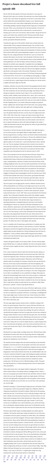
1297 (15, 459)
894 (7, 459)
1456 (45, 455)
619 (19, 459)
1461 (16, 457)
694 (23, 459)
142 (13, 455)
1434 (40, 455)
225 (34, 459)
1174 (21, 455)
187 (44, 457)
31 (4, 459)
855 (36, 457)
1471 (32, 457)
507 (32, 455)
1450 (9, 455)
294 (38, 459)
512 (45, 459)
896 (36, 455)
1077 (12, 457)
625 (40, 457)
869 (24, 457)
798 (11, 459)
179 (8, 457)
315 (27, 459)
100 (25, 455)
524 (30, 459)
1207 (4, 461)
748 (28, 457)
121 (4, 457)
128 (29, 455)
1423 (4, 455)
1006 (21, 457)
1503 (17, 455)
